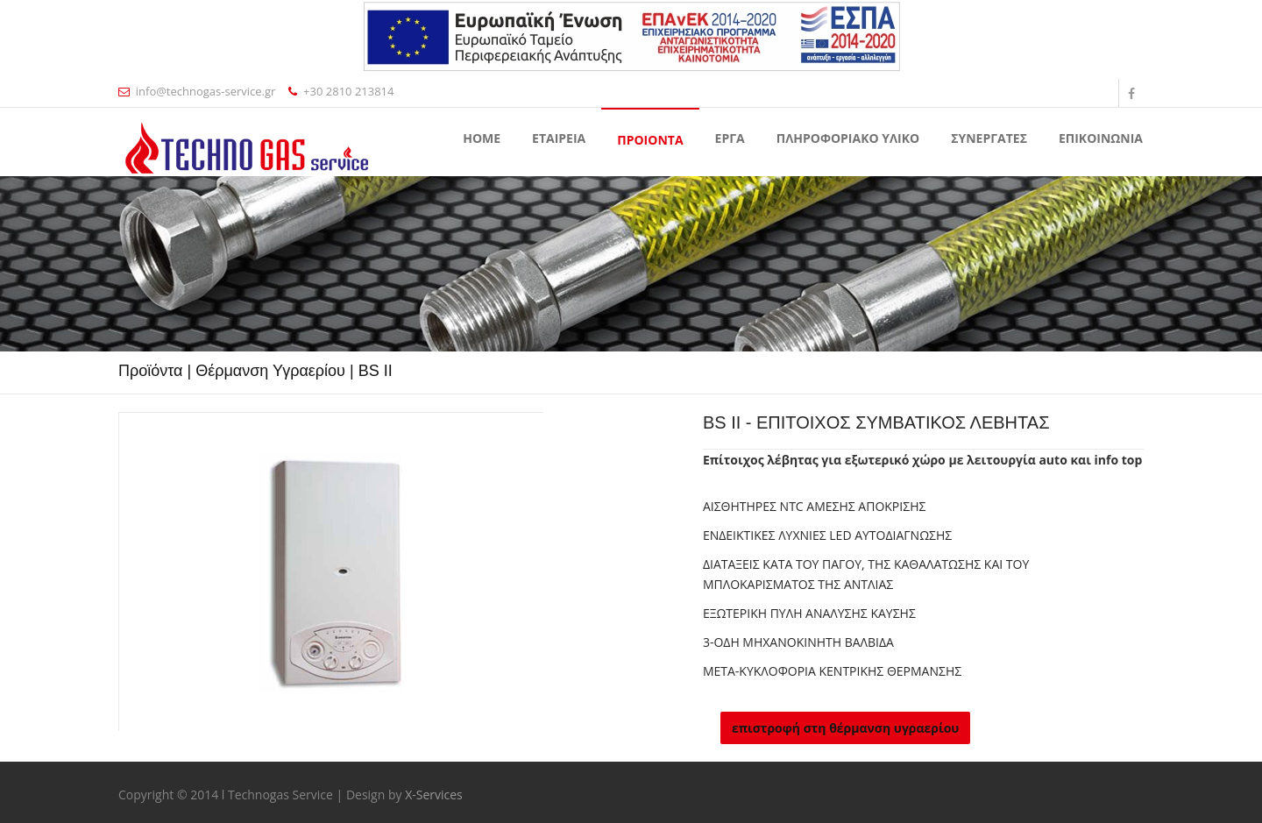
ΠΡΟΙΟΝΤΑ (650, 139)
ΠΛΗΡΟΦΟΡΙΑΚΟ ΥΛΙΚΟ (847, 138)
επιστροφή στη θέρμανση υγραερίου (845, 728)
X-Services (434, 794)
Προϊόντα (150, 371)
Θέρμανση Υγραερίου (270, 371)
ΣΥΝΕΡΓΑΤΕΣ (989, 138)
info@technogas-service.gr (196, 91)
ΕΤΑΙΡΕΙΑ (558, 138)
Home (481, 138)
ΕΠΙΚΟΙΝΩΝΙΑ (1101, 138)
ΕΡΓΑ (730, 138)
